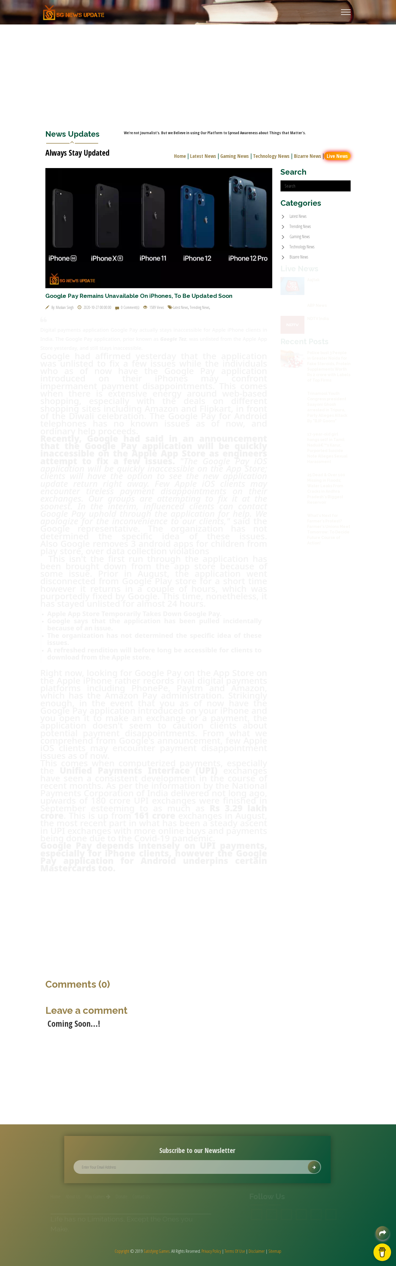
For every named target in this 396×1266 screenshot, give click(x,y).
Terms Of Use (235, 1251)
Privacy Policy (211, 1251)
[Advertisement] (198, 65)
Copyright (122, 1251)
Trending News (199, 307)
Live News (338, 155)
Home (181, 155)
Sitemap (274, 1251)
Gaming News (235, 155)
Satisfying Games (157, 1251)
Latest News (204, 155)
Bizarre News (308, 155)
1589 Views (153, 307)
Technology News (272, 155)
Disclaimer (257, 1251)
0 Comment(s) (127, 307)
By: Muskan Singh (59, 307)
